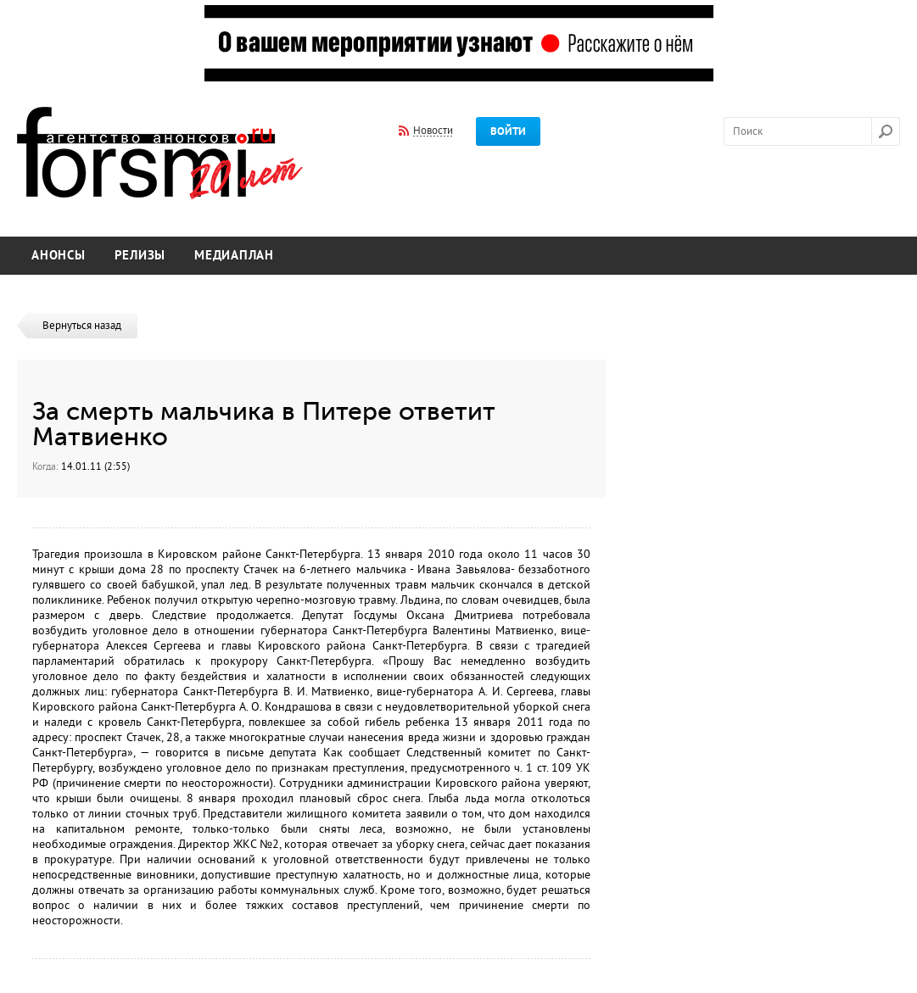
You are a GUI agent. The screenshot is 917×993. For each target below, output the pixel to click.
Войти (508, 131)
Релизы (140, 255)
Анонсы (58, 255)
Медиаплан (234, 255)
